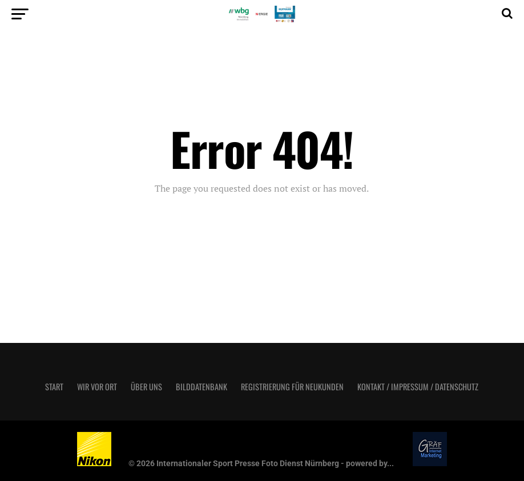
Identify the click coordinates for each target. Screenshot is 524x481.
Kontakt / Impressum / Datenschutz (417, 387)
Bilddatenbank (201, 387)
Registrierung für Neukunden (292, 387)
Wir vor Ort (97, 387)
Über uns (146, 387)
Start (54, 387)
